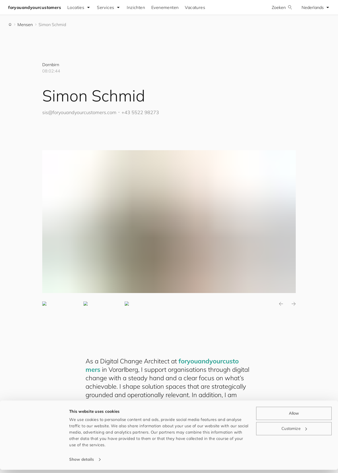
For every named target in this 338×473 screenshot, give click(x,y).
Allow (294, 416)
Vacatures (195, 7)
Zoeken (281, 7)
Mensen (25, 24)
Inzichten (136, 7)
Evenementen (165, 7)
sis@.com (79, 112)
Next (293, 304)
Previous (281, 304)
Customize (294, 431)
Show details (81, 462)
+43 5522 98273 (140, 112)
